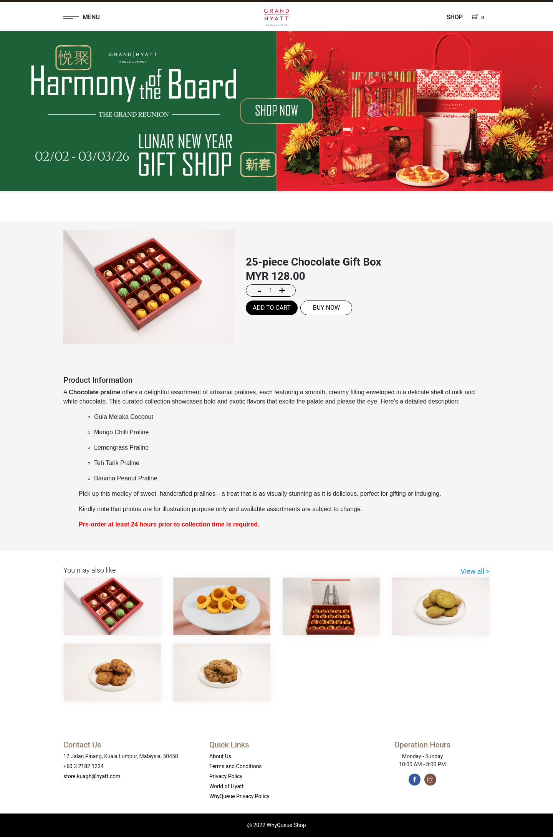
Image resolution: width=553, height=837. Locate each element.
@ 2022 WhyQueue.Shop (276, 825)
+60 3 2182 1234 (83, 766)
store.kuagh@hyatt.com (91, 776)
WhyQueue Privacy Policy (239, 796)
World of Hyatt (226, 786)
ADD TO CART (272, 307)
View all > (475, 571)
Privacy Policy (225, 776)
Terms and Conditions (235, 766)
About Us (220, 756)
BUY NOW (326, 307)
